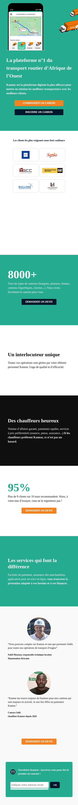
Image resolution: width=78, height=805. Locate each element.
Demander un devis (39, 301)
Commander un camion (39, 103)
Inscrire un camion (39, 112)
